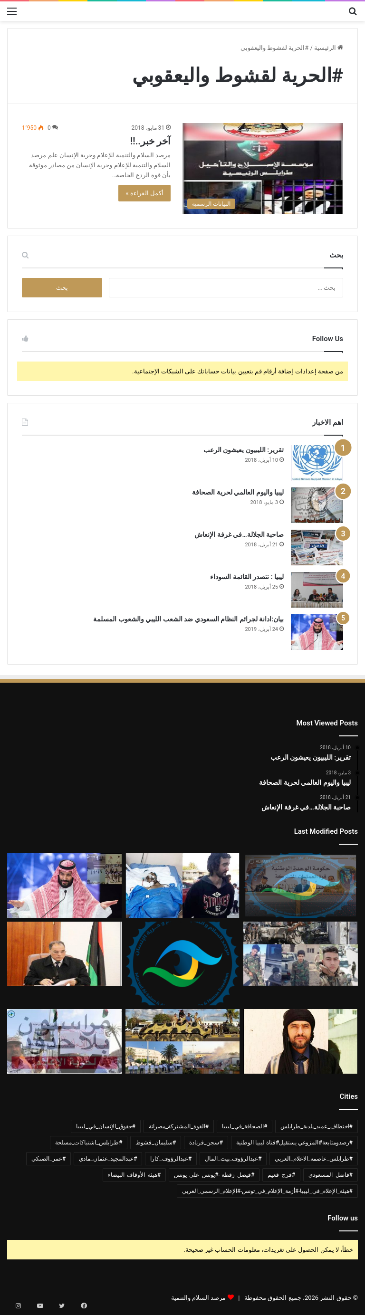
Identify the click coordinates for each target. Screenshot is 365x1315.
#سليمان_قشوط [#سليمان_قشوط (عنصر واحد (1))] (155, 1142)
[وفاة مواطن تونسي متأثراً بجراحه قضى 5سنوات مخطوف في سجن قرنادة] (182, 885)
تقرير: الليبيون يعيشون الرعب (243, 450)
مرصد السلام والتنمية (198, 1297)
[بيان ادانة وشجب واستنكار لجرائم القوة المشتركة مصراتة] (300, 885)
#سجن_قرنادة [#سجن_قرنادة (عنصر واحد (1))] (206, 1142)
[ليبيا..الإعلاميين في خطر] (64, 1041)
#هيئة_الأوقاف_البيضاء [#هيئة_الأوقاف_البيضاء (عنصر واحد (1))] (134, 1175)
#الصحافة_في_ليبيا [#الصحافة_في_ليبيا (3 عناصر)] (244, 1126)
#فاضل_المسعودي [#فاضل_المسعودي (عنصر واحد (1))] (330, 1175)
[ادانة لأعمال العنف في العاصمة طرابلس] (182, 1041)
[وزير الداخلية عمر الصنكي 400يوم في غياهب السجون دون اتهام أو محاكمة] (64, 954)
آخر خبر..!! (150, 141)
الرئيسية (328, 47)
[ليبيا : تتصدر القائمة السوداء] (317, 590)
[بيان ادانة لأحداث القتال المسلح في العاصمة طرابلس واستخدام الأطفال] (300, 954)
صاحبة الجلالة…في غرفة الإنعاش (239, 534)
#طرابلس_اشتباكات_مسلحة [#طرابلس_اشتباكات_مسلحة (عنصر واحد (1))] (88, 1142)
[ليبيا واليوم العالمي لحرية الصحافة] (317, 505)
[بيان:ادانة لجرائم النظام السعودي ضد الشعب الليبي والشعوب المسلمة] (317, 632)
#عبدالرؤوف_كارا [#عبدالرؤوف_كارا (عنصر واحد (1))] (171, 1158)
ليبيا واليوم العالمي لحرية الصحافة (238, 492)
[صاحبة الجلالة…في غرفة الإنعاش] (317, 547)
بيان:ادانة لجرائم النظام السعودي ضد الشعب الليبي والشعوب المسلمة (188, 619)
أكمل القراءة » (144, 193)
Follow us (342, 1218)
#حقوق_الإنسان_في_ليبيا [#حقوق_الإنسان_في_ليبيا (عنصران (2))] (105, 1126)
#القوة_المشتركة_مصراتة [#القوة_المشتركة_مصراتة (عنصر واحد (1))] (179, 1126)
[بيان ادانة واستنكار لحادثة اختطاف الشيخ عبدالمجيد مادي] (300, 1041)
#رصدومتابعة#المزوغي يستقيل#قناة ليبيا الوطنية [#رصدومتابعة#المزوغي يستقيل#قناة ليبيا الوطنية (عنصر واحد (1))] (294, 1142)
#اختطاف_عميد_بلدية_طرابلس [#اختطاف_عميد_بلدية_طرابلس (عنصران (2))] (316, 1126)
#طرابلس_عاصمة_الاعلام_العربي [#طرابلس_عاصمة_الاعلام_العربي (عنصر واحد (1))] (314, 1158)
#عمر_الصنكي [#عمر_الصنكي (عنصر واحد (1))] (48, 1158)
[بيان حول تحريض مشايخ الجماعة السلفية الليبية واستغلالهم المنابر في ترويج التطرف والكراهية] (182, 963)
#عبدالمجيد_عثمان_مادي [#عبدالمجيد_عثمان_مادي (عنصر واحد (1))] (108, 1158)
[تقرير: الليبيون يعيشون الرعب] (317, 463)
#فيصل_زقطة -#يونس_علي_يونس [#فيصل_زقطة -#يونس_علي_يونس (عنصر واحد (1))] (214, 1175)
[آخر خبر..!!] (262, 168)
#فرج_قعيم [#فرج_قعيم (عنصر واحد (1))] (281, 1175)
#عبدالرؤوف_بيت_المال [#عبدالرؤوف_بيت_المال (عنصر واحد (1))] (233, 1158)
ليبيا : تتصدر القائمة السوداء (247, 577)
